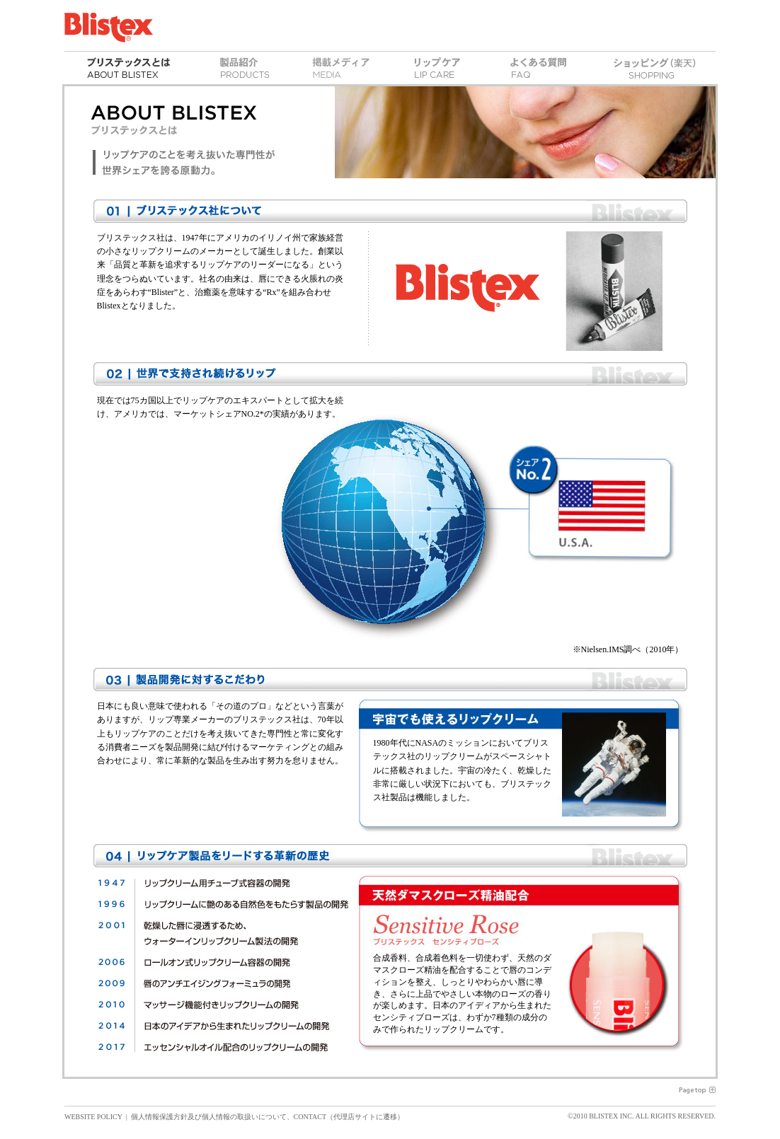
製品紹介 (244, 68)
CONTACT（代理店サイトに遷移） (349, 1117)
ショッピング (654, 68)
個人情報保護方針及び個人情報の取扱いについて (209, 1117)
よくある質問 (538, 68)
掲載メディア (341, 68)
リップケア (437, 68)
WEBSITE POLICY (93, 1117)
